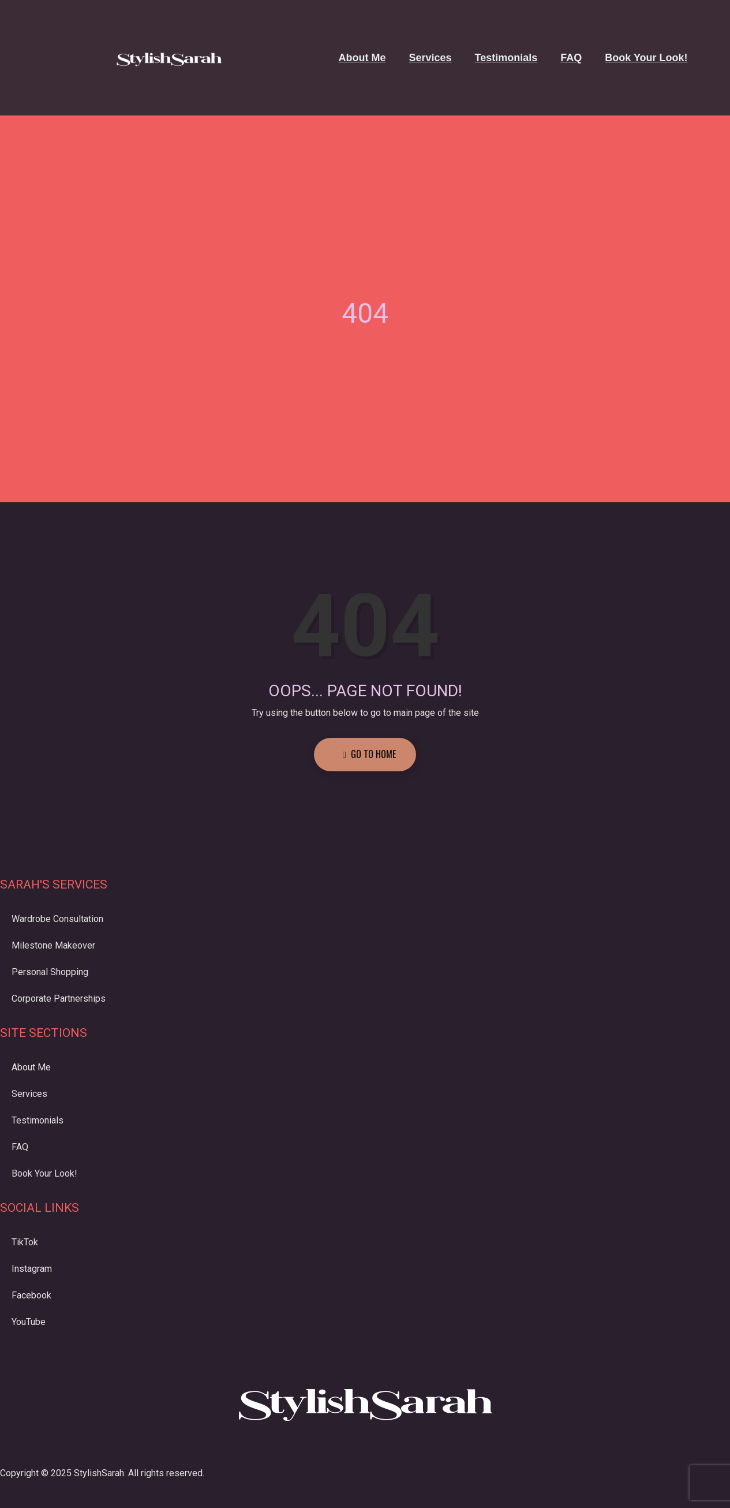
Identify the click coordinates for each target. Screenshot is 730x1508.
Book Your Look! (646, 58)
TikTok (25, 1242)
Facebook (31, 1295)
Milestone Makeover (53, 945)
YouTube (29, 1321)
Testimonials (506, 58)
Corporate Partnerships (59, 998)
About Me (361, 58)
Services (430, 58)
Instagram (32, 1268)
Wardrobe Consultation (57, 918)
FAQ (571, 58)
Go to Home (369, 754)
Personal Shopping (50, 971)
